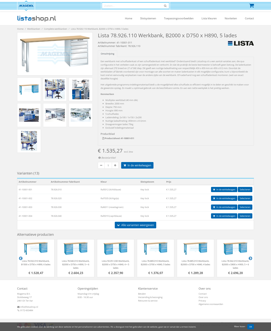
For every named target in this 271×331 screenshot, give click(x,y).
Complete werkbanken (55, 28)
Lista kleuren (209, 18)
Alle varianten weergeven (135, 225)
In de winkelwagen (137, 165)
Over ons (203, 297)
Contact (249, 18)
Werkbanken (33, 28)
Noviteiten (231, 18)
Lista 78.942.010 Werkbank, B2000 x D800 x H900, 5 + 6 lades (235, 264)
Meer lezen (239, 326)
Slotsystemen (148, 18)
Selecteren (245, 189)
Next (250, 258)
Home (128, 18)
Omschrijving (107, 53)
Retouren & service (147, 300)
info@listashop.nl (27, 306)
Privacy (202, 300)
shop (36, 18)
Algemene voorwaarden (211, 304)
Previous (20, 258)
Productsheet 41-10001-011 (118, 138)
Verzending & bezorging (150, 297)
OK (250, 326)
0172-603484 (25, 310)
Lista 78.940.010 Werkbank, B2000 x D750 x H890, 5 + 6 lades (76, 264)
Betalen (142, 293)
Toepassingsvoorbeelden (179, 18)
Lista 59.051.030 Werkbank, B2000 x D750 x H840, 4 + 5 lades (115, 264)
